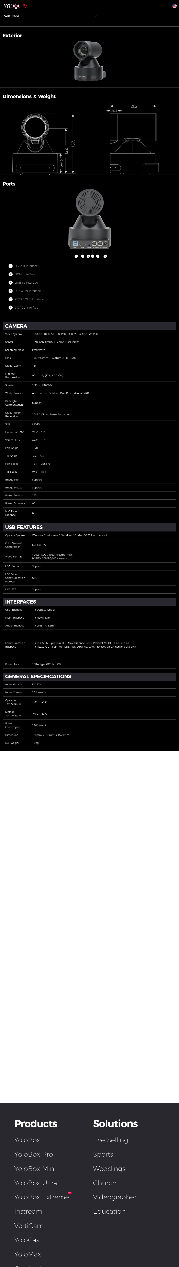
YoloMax (27, 1254)
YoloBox (27, 1140)
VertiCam (29, 1226)
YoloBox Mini (35, 1169)
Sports (103, 1154)
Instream (28, 1211)
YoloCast (28, 1240)
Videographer (114, 1197)
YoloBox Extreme (41, 1197)
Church (104, 1183)
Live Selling (110, 1140)
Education (109, 1211)
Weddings (109, 1169)
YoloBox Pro (33, 1154)
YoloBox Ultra (35, 1183)
